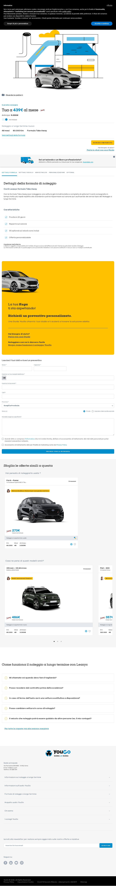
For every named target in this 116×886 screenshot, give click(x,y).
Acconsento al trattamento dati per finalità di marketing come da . (36, 445)
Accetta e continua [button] (102, 23)
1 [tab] (54, 641)
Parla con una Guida (19, 336)
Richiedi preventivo (102, 142)
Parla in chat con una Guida (100, 150)
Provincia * (5, 402)
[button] (109, 5)
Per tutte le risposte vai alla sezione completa (27, 729)
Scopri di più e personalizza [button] (17, 23)
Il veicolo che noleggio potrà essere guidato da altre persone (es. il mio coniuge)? (48, 718)
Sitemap (83, 882)
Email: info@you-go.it (10, 768)
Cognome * (37, 365)
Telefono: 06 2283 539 (10, 770)
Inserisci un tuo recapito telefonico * (13, 374)
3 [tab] (61, 641)
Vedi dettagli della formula (13, 135)
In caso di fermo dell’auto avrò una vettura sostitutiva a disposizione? (42, 698)
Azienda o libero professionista (104, 411)
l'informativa (30, 439)
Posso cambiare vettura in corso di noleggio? (30, 708)
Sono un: (4, 411)
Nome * (4, 365)
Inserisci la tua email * (9, 383)
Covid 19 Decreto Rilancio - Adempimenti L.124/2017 (57, 882)
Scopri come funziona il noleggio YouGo (30, 345)
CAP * (4, 393)
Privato (88, 411)
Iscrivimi (105, 845)
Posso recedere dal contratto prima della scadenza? (34, 688)
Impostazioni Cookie (26, 882)
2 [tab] (57, 641)
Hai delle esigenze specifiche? (11, 417)
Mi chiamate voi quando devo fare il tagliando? (31, 678)
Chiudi (114, 157)
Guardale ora (88, 162)
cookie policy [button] (66, 11)
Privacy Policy (61, 445)
